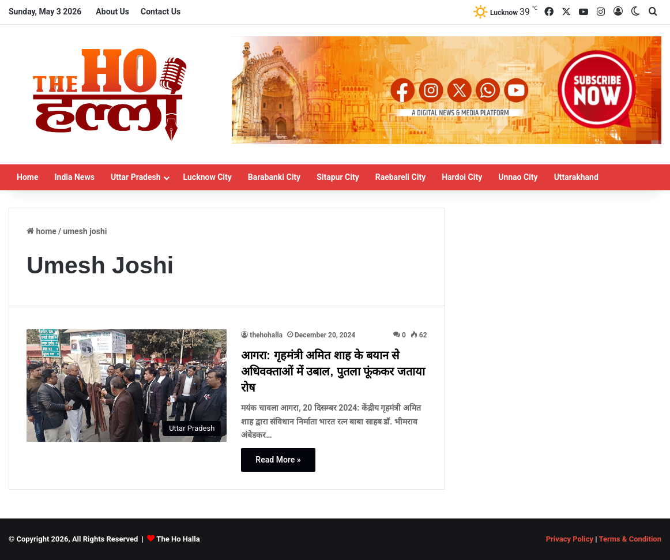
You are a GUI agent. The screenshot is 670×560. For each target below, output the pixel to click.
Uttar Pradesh (136, 177)
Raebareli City (400, 177)
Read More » (277, 459)
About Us (112, 11)
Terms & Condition (630, 539)
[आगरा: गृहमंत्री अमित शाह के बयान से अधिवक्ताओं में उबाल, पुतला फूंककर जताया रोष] (127, 385)
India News (74, 177)
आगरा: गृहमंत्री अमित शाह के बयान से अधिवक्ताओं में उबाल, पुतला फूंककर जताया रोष (332, 371)
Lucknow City (207, 177)
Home (27, 177)
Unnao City (517, 177)
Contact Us (160, 11)
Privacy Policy (569, 539)
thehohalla (266, 335)
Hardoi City (462, 177)
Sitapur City (338, 177)
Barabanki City (274, 177)
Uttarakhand (576, 177)
